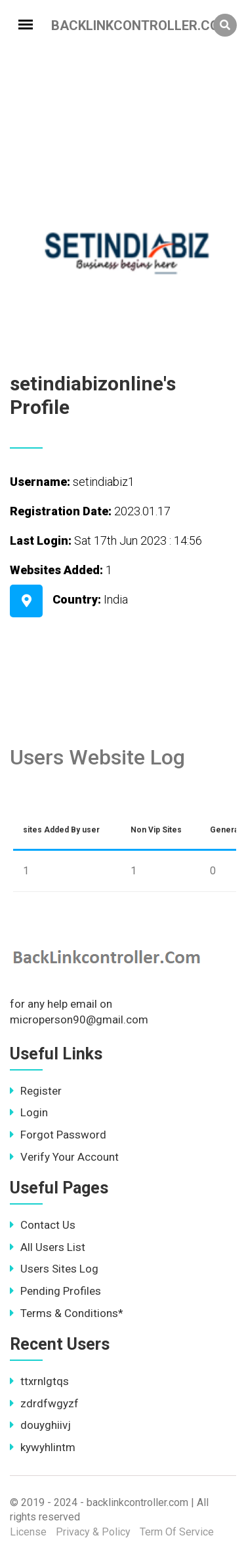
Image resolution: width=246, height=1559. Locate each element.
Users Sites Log (54, 1268)
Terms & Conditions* (66, 1313)
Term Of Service (177, 1532)
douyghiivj (40, 1424)
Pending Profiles (55, 1290)
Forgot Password (58, 1134)
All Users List (47, 1247)
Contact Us (42, 1224)
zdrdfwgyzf (44, 1403)
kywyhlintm (42, 1447)
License (28, 1532)
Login (29, 1112)
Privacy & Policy (93, 1532)
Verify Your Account (64, 1156)
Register (36, 1090)
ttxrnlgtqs (39, 1381)
